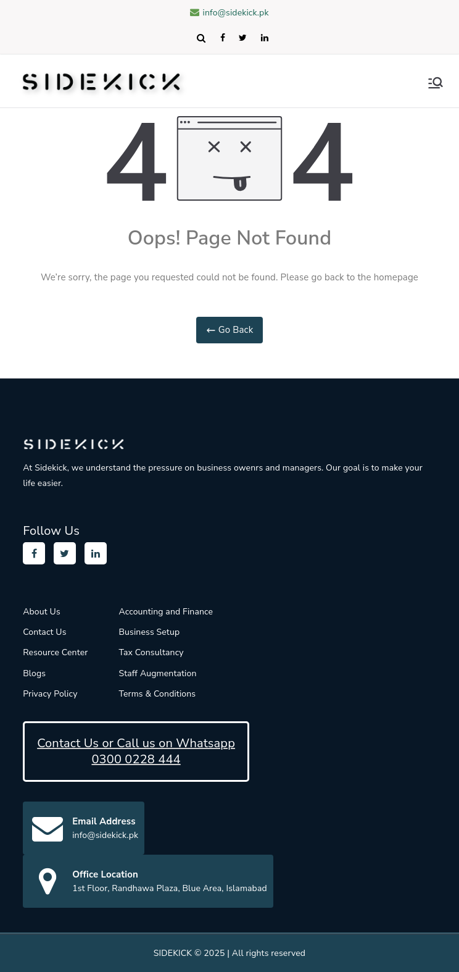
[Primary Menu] (435, 82)
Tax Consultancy (150, 652)
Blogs (34, 673)
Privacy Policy (50, 694)
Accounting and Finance (165, 612)
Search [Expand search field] (201, 37)
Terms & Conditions (157, 694)
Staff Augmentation (157, 673)
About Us (41, 612)
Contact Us (44, 632)
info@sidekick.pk (229, 13)
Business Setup (149, 632)
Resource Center (55, 652)
